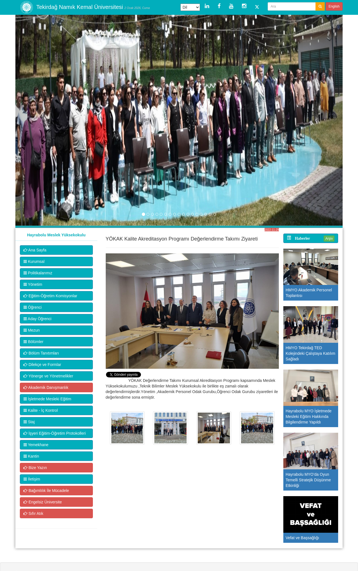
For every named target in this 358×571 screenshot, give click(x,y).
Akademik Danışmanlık (45, 387)
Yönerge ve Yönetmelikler (48, 376)
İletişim (31, 479)
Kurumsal (33, 261)
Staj (29, 422)
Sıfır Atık (33, 513)
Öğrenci (32, 307)
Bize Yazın (35, 467)
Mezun (31, 330)
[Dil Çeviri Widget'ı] (190, 7)
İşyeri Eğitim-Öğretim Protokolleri (54, 433)
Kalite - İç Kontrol (40, 410)
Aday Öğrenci (37, 319)
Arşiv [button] (329, 239)
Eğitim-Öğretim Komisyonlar (50, 296)
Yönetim (32, 284)
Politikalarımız (37, 273)
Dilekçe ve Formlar (42, 364)
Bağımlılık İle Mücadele (46, 490)
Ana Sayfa (34, 250)
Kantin (31, 456)
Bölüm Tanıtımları (41, 353)
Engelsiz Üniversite (42, 502)
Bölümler (33, 341)
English (334, 6)
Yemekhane (35, 444)
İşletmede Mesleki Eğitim (47, 399)
